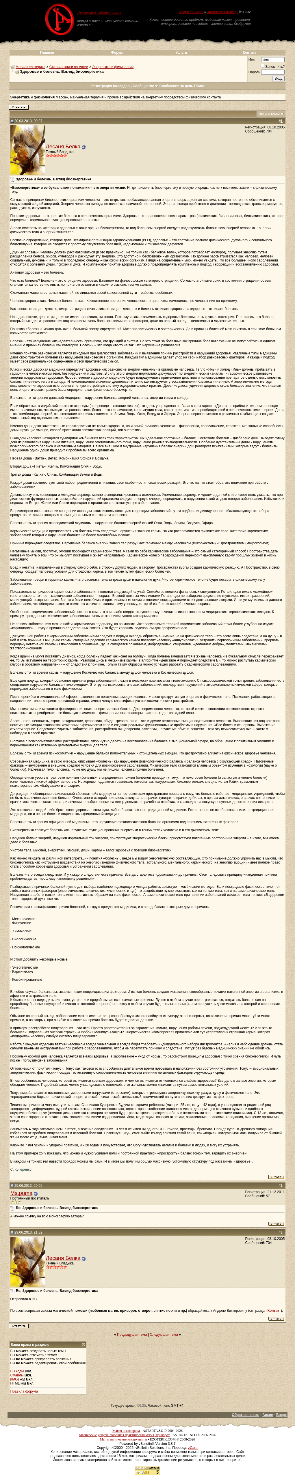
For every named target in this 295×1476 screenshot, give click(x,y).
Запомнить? (273, 67)
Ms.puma (21, 1193)
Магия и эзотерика (30, 67)
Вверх (281, 1415)
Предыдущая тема (132, 1335)
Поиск (199, 86)
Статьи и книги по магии (68, 67)
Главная (47, 53)
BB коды (17, 1371)
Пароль (254, 72)
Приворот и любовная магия (99, 13)
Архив (267, 1415)
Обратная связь (245, 1415)
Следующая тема (164, 1335)
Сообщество (145, 86)
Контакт (249, 53)
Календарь (122, 86)
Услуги (181, 53)
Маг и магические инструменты (123, 1439)
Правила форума (24, 1391)
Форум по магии (191, 12)
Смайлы (17, 1375)
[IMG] (14, 1379)
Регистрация (101, 86)
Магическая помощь (222, 12)
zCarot (193, 1448)
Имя (251, 60)
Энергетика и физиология (112, 67)
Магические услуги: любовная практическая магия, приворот (124, 1435)
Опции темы (269, 114)
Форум (117, 53)
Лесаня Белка (63, 146)
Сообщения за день (176, 86)
